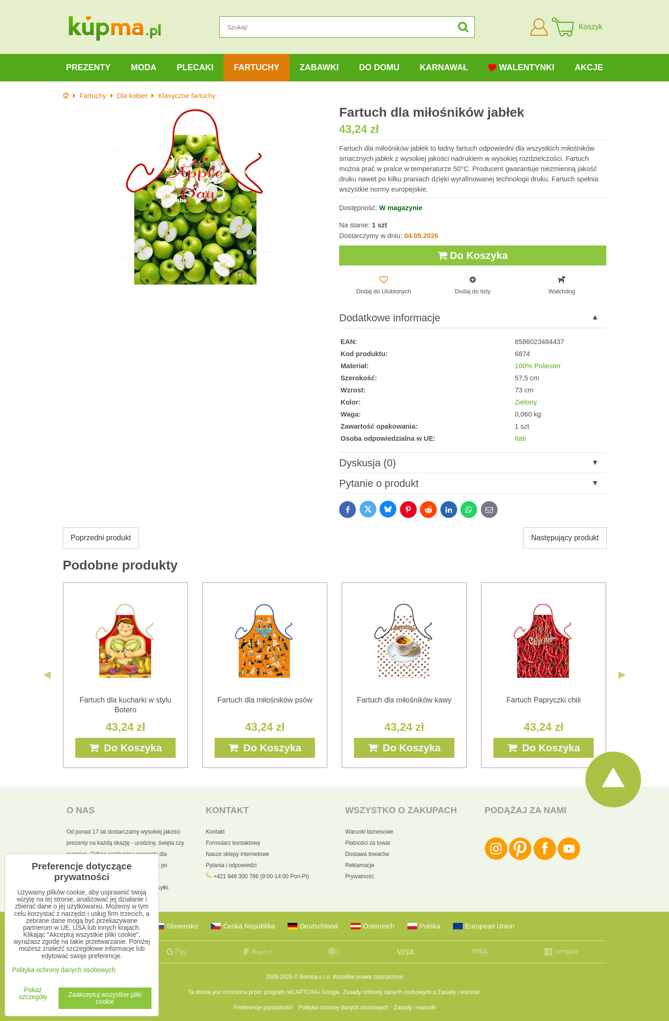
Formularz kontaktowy (233, 843)
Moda (144, 67)
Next (622, 675)
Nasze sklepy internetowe (237, 854)
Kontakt (215, 832)
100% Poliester (538, 366)
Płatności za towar (367, 843)
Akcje (589, 67)
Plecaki (195, 67)
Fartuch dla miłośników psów (265, 700)
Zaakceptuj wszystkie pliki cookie (105, 998)
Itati (520, 438)
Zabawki (319, 67)
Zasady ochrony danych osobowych (387, 992)
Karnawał (444, 67)
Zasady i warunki (458, 992)
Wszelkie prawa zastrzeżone (368, 977)
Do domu (379, 67)
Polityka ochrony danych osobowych (343, 1007)
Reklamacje (359, 865)
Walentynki (521, 67)
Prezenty (88, 67)
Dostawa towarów (367, 854)
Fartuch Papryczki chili (543, 700)
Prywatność (359, 876)
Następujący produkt (565, 538)
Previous (46, 675)
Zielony (526, 402)
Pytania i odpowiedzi (231, 865)
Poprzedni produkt (101, 538)
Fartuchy (256, 67)
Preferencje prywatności (263, 1007)
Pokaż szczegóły (33, 994)
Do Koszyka (473, 255)
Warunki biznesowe (369, 832)
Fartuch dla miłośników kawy (404, 700)
